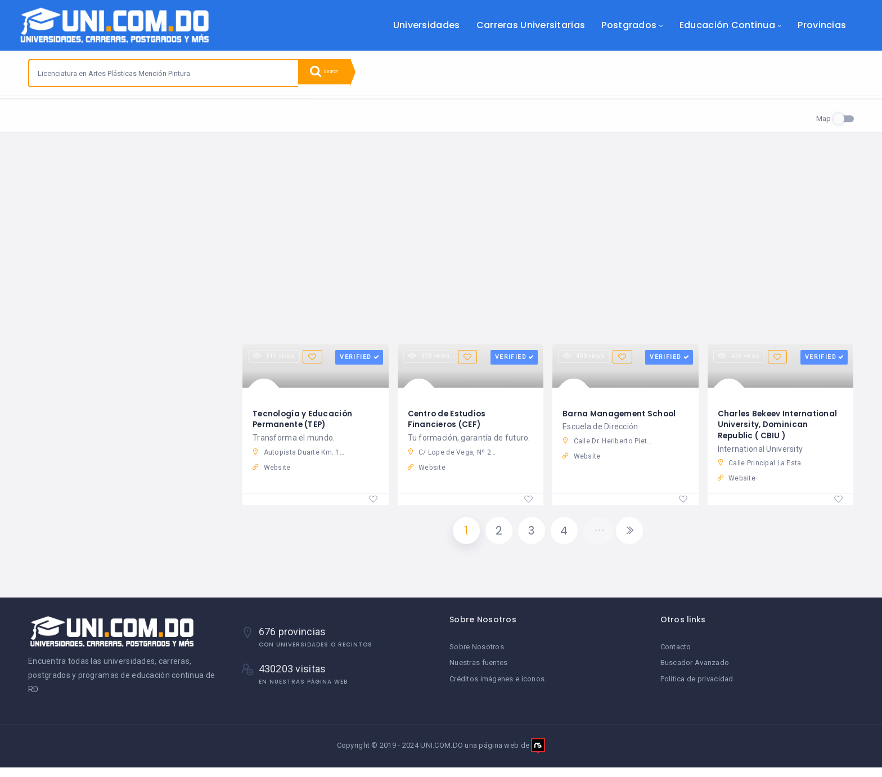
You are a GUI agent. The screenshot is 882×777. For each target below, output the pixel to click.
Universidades (426, 25)
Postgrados (628, 25)
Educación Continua (727, 25)
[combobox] (163, 73)
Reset (137, 112)
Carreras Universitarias (530, 25)
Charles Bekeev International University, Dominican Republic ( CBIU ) (780, 427)
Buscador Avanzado (695, 671)
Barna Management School (620, 416)
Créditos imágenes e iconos (496, 687)
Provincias (822, 25)
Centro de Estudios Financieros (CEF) (448, 422)
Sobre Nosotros (476, 656)
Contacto (675, 656)
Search (332, 73)
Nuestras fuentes (478, 671)
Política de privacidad (697, 687)
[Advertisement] (441, 248)
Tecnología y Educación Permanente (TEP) (303, 422)
